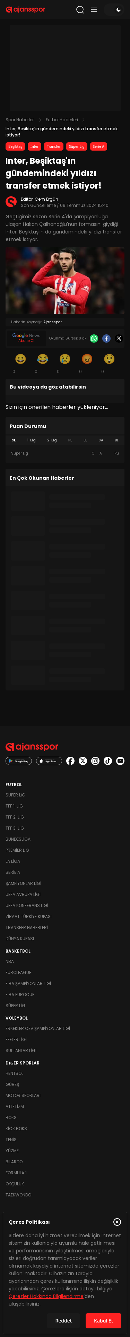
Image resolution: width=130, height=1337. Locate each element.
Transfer (54, 146)
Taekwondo (18, 1195)
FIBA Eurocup (20, 994)
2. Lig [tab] (52, 440)
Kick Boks (16, 1128)
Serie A (98, 146)
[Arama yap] (80, 10)
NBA (10, 961)
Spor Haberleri (20, 120)
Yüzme (12, 1151)
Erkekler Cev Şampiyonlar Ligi (38, 1028)
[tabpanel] (65, 453)
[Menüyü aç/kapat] (94, 10)
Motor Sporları (23, 1095)
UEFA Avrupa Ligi (23, 894)
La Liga (13, 861)
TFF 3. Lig (15, 828)
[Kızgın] (87, 363)
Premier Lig (17, 850)
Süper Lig (77, 146)
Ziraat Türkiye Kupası (29, 916)
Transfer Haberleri (27, 927)
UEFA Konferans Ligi (27, 905)
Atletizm (15, 1106)
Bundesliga (18, 839)
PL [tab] (70, 440)
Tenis (11, 1140)
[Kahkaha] (43, 363)
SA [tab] (100, 440)
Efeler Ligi (16, 1039)
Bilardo (14, 1162)
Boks (11, 1117)
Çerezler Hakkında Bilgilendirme (46, 1296)
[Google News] (26, 338)
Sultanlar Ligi (21, 1050)
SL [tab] (13, 440)
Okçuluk (15, 1184)
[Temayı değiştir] (114, 9)
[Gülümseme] (20, 363)
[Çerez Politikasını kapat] (117, 1222)
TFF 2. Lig (15, 817)
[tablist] (65, 440)
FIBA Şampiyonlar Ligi (28, 983)
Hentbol (14, 1073)
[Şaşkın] (109, 363)
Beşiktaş (15, 146)
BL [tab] (117, 440)
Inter (35, 146)
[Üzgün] (65, 363)
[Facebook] (106, 338)
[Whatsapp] (94, 338)
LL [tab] (85, 440)
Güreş (12, 1084)
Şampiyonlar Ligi (23, 883)
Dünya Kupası (20, 939)
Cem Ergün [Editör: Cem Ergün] (46, 199)
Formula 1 (16, 1173)
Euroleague (18, 972)
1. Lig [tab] (31, 440)
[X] (119, 338)
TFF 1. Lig (14, 806)
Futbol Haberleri (62, 120)
